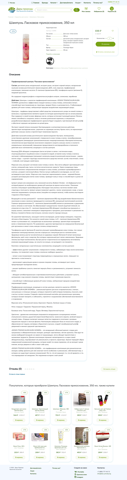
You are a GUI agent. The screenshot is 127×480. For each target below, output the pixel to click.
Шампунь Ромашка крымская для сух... (61, 447)
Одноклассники (81, 475)
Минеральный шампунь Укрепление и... (82, 447)
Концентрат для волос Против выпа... (19, 409)
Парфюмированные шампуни (78, 68)
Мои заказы (86, 11)
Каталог (53, 3)
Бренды (45, 3)
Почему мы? (97, 3)
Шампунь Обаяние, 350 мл (61, 409)
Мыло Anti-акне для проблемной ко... (40, 447)
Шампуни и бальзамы (37, 17)
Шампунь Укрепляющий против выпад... (40, 409)
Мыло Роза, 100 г (19, 446)
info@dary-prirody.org (104, 474)
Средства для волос (21, 17)
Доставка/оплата (66, 3)
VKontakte (79, 472)
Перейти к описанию (53, 54)
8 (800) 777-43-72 (113, 2)
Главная (10, 17)
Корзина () (112, 11)
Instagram (79, 477)
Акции (77, 3)
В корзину (19, 420)
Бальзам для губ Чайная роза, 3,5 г (103, 409)
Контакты (87, 3)
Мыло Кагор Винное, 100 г (102, 447)
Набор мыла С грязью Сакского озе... (82, 409)
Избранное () (99, 11)
